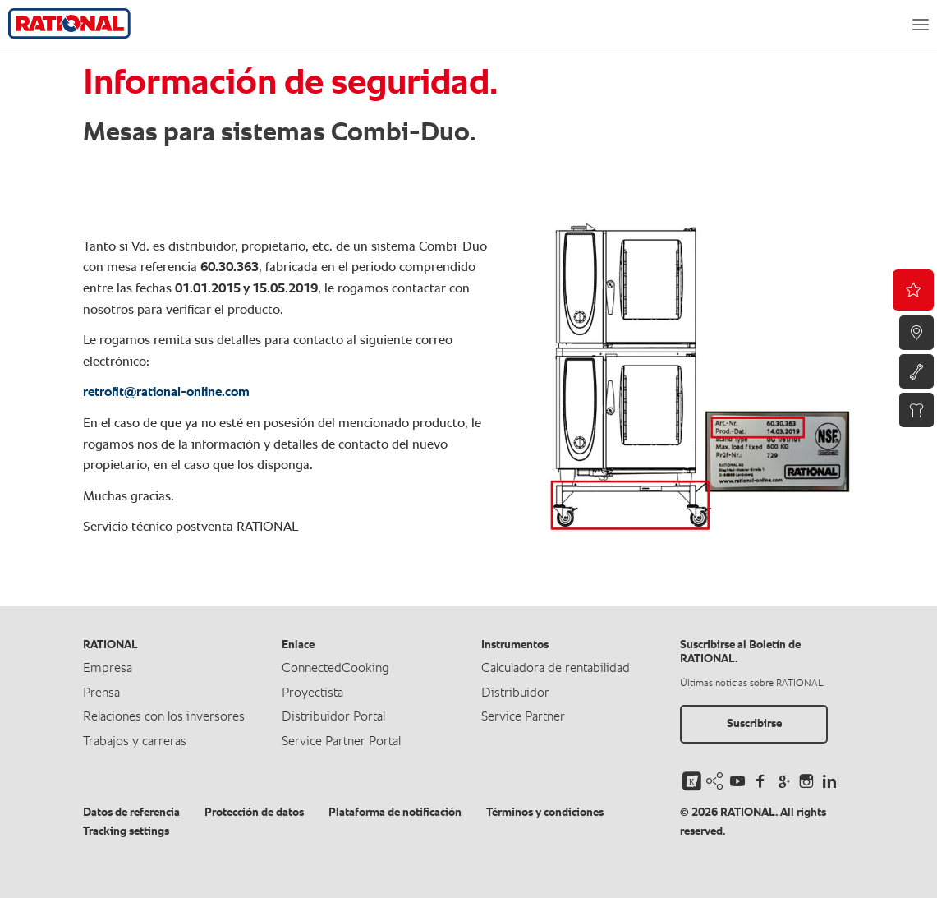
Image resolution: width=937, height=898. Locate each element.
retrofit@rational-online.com (166, 392)
